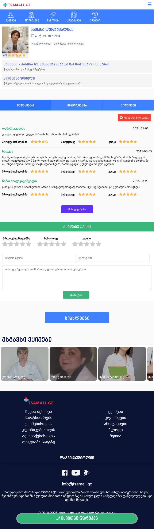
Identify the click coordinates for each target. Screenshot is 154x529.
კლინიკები (115, 417)
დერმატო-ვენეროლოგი (69, 43)
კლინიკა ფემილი (19, 78)
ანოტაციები (115, 423)
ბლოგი (115, 429)
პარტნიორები (38, 417)
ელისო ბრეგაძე (13, 377)
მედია (115, 435)
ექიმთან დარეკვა (77, 518)
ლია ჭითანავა (61, 377)
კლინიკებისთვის (38, 429)
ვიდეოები (128, 105)
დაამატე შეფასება (134, 117)
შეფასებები (26, 105)
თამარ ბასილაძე (111, 377)
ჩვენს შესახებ (38, 411)
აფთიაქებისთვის (38, 435)
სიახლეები (77, 318)
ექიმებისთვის (38, 423)
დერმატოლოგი (41, 43)
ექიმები (115, 411)
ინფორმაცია (77, 105)
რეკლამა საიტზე (38, 442)
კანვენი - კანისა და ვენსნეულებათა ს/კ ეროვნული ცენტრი (56, 64)
